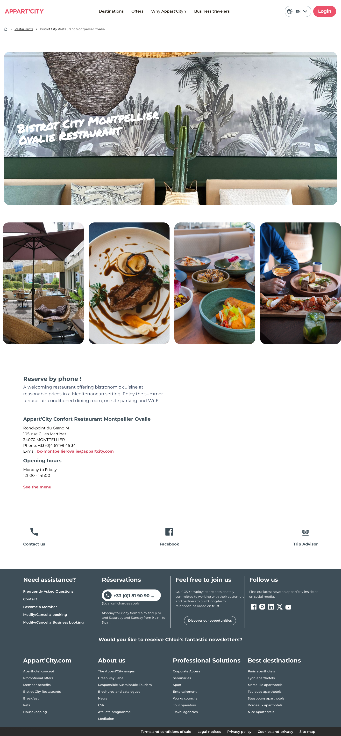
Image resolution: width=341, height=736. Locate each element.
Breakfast (31, 698)
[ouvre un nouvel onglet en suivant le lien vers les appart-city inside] (283, 594)
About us (111, 660)
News (102, 698)
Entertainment (185, 691)
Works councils (185, 698)
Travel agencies (185, 712)
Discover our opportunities (210, 620)
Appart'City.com (47, 660)
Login (324, 11)
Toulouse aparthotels (265, 691)
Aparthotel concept (38, 671)
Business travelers (212, 11)
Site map (307, 731)
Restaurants (23, 29)
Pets (26, 705)
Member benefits (37, 685)
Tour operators (184, 705)
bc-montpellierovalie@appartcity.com (75, 451)
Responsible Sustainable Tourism (125, 685)
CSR (101, 705)
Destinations (111, 11)
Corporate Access (186, 671)
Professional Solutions (207, 660)
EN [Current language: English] (297, 11)
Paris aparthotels (261, 671)
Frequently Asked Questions (48, 591)
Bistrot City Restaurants (42, 691)
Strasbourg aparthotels (266, 698)
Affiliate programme (114, 712)
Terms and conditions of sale (166, 731)
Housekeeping (35, 712)
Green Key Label (111, 678)
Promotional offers (38, 678)
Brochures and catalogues (119, 691)
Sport (177, 685)
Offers (137, 11)
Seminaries (182, 678)
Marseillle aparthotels (265, 685)
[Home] (6, 29)
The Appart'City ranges (116, 671)
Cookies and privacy (275, 731)
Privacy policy (239, 731)
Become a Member (40, 607)
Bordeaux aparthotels (265, 705)
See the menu (37, 487)
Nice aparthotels (261, 712)
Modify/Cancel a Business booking (53, 622)
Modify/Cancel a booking (45, 614)
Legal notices (209, 731)
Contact (30, 599)
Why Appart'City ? (168, 11)
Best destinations (274, 660)
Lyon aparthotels (261, 678)
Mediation (106, 719)
